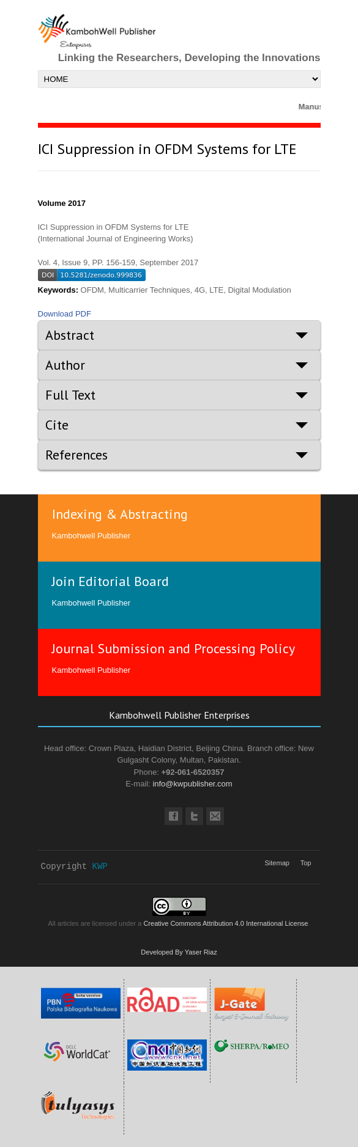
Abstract (69, 334)
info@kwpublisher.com (192, 783)
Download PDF (64, 313)
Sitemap (277, 863)
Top (305, 863)
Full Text (70, 394)
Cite (57, 424)
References (76, 454)
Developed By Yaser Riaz (179, 952)
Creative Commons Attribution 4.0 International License (225, 923)
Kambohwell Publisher (91, 535)
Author (65, 364)
